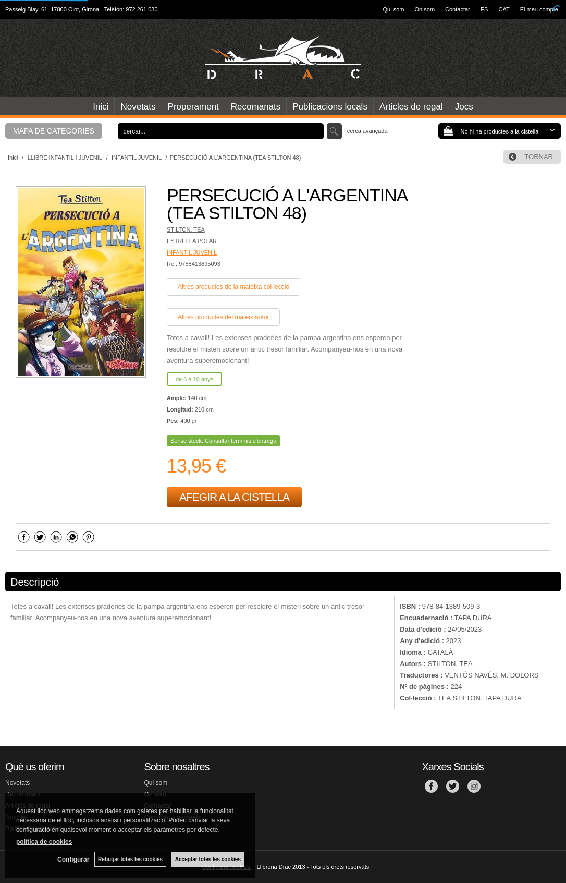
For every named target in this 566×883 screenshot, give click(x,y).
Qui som (393, 9)
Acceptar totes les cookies (208, 859)
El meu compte (539, 9)
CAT (503, 9)
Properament (193, 107)
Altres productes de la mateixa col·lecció (233, 287)
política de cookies (44, 841)
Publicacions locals (329, 107)
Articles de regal (411, 107)
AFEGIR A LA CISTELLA (234, 497)
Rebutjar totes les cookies (130, 859)
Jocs (464, 107)
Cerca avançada (367, 131)
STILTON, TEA (186, 229)
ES (484, 9)
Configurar (73, 859)
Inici (100, 107)
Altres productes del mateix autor (223, 317)
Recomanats (255, 107)
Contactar (457, 9)
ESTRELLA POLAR (192, 241)
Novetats (137, 107)
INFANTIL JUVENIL (192, 252)
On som (425, 9)
